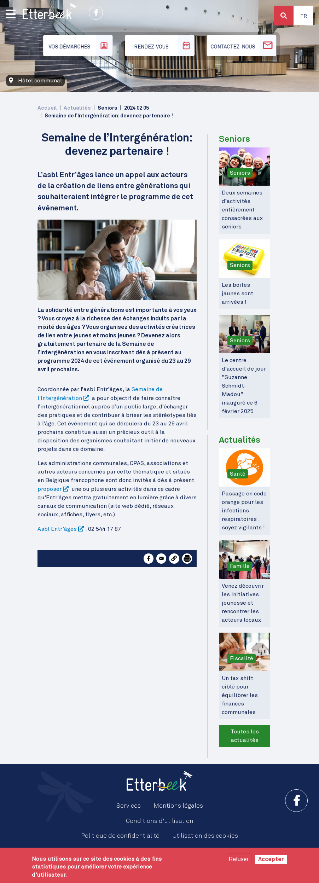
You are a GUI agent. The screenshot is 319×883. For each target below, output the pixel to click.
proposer (49, 489)
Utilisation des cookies (205, 836)
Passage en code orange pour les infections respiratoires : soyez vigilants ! (244, 510)
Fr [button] (303, 16)
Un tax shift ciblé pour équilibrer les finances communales (240, 695)
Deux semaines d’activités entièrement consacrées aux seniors (242, 210)
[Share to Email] (161, 558)
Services (128, 806)
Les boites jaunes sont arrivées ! (237, 293)
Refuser (239, 859)
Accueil (47, 108)
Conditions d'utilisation (159, 821)
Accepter (271, 859)
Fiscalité (241, 658)
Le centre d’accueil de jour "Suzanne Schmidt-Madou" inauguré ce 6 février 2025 (244, 386)
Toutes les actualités (245, 736)
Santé (237, 474)
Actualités (77, 108)
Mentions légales (178, 806)
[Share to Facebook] (148, 558)
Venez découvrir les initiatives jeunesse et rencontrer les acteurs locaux (243, 603)
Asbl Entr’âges (57, 529)
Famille (240, 566)
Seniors (240, 173)
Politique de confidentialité (120, 836)
